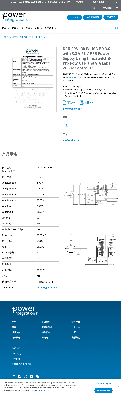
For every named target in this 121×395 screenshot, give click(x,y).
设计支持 (25, 28)
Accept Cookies (103, 390)
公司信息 (49, 28)
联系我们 (75, 337)
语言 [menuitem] (94, 8)
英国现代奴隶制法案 (21, 364)
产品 (4, 28)
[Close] (118, 387)
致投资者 (75, 322)
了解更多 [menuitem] (79, 2)
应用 (14, 28)
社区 (37, 28)
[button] (91, 192)
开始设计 (74, 17)
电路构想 (16, 337)
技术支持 (111, 17)
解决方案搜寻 (92, 17)
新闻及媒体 (47, 327)
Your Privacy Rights (103, 383)
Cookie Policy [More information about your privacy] (43, 390)
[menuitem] (116, 8)
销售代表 (46, 332)
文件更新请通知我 (72, 109)
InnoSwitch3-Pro (71, 140)
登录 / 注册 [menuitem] (107, 8)
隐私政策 (16, 348)
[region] (60, 387)
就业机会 (75, 327)
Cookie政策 (17, 353)
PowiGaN (72, 77)
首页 (6, 37)
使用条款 (16, 358)
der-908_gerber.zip (47, 287)
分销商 (45, 337)
